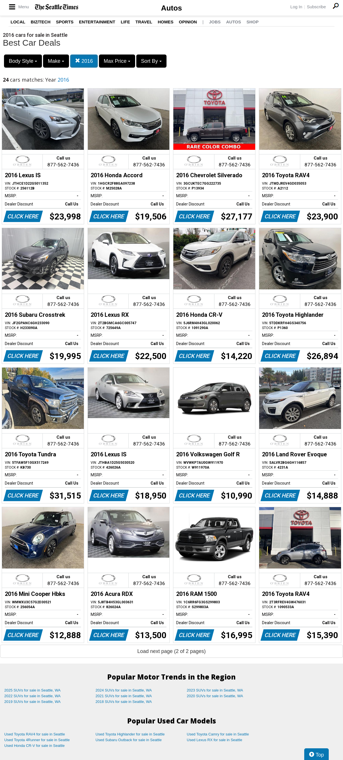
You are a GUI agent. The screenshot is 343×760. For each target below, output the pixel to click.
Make (56, 61)
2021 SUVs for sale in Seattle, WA (124, 696)
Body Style (23, 61)
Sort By (151, 61)
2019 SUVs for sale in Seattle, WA (32, 701)
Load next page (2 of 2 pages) (171, 651)
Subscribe (316, 6)
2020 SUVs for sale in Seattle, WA (215, 696)
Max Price (117, 61)
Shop (252, 21)
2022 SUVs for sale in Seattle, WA (32, 696)
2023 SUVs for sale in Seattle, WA (215, 690)
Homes (165, 21)
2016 (84, 61)
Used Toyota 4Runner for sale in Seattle (37, 740)
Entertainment (97, 21)
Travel (143, 21)
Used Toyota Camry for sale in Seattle (218, 734)
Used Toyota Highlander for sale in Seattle (130, 734)
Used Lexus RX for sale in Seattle (214, 740)
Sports (65, 21)
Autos (171, 8)
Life (125, 21)
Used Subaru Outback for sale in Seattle (129, 740)
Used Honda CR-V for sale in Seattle (34, 745)
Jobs (215, 21)
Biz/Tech (40, 21)
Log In (296, 6)
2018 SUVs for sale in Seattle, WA (124, 701)
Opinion (188, 21)
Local (18, 21)
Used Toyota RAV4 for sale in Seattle (34, 734)
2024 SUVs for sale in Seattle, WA (124, 690)
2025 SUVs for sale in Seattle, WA (32, 690)
